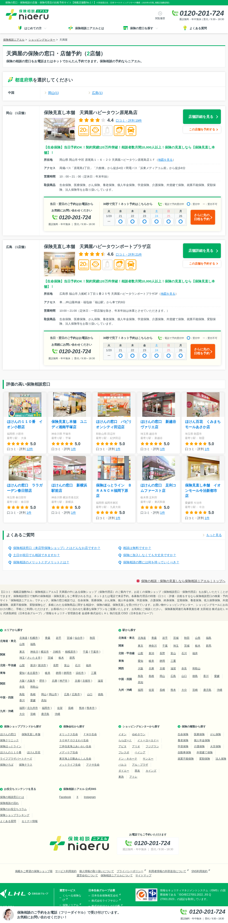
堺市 (42, 680)
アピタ (122, 746)
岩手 (58, 637)
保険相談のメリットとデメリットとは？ (41, 562)
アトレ (133, 776)
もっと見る (214, 535)
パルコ (122, 764)
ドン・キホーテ (127, 758)
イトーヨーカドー (148, 740)
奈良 (22, 686)
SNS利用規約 (199, 871)
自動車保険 (184, 752)
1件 (73, 449)
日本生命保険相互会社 (105, 895)
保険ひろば (6, 764)
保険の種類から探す (194, 726)
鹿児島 (45, 714)
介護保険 (199, 746)
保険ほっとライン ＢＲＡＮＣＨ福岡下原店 (114, 490)
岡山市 (53, 694)
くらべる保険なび (72, 897)
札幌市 (34, 637)
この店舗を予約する (202, 129)
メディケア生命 (68, 752)
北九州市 (32, 708)
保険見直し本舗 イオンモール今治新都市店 (203, 490)
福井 (88, 665)
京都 (77, 680)
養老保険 (183, 740)
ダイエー (123, 770)
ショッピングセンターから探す (141, 726)
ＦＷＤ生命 (90, 734)
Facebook (65, 797)
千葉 (85, 651)
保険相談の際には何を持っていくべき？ (151, 562)
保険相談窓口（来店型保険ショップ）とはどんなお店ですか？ (56, 548)
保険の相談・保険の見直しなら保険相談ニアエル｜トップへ (183, 581)
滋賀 (100, 680)
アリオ (136, 746)
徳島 (100, 694)
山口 (89, 694)
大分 (22, 714)
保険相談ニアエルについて (117, 875)
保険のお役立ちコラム (13, 809)
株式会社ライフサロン (105, 900)
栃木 (61, 657)
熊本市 (91, 708)
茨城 (50, 657)
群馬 (72, 657)
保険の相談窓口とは (12, 797)
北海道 (23, 637)
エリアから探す (13, 630)
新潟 (33, 665)
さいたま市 (34, 657)
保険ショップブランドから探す (22, 726)
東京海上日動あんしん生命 (75, 758)
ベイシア (140, 752)
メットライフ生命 (70, 764)
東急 (121, 776)
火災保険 (215, 746)
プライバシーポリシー (130, 871)
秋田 (92, 637)
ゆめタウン (138, 734)
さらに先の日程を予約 (202, 217)
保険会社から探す (74, 726)
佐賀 (60, 708)
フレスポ (123, 752)
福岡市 (46, 708)
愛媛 (33, 700)
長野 (56, 665)
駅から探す (129, 630)
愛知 (22, 672)
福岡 (22, 708)
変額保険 (204, 758)
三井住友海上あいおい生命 (75, 746)
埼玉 (22, 657)
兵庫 (54, 680)
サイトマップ (143, 875)
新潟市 (42, 665)
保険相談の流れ (9, 803)
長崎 (70, 708)
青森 (47, 637)
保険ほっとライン (10, 746)
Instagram (90, 797)
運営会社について (87, 875)
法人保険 (221, 758)
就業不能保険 (186, 758)
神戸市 (63, 680)
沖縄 (57, 714)
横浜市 (45, 651)
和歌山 (34, 686)
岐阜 (47, 672)
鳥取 (22, 694)
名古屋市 (32, 672)
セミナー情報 (30, 821)
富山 (66, 665)
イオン (122, 734)
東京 (22, 651)
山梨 (22, 665)
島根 (33, 694)
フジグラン (152, 746)
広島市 (76, 694)
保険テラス (25, 764)
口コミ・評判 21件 (129, 254)
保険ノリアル (71, 905)
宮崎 (33, 714)
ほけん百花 (33, 752)
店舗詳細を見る (200, 117)
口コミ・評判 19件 (129, 120)
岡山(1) (53, 93)
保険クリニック (9, 740)
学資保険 (183, 746)
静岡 (58, 672)
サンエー (148, 758)
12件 (29, 449)
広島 (66, 694)
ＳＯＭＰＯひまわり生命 (74, 740)
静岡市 (68, 672)
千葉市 (95, 651)
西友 (137, 770)
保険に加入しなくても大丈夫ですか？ (149, 555)
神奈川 (34, 651)
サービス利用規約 (66, 871)
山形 (22, 644)
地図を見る (165, 159)
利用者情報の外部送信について (167, 871)
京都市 (86, 680)
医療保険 (199, 734)
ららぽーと (125, 740)
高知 (44, 700)
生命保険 (183, 734)
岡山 (44, 694)
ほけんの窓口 (8, 734)
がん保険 (215, 734)
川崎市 (57, 651)
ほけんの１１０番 (10, 752)
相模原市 (70, 651)
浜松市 (80, 672)
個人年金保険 (202, 740)
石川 (77, 665)
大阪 (22, 680)
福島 (33, 644)
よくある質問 (8, 821)
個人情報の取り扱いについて (96, 871)
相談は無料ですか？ (137, 548)
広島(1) (97, 93)
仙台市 (79, 637)
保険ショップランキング (14, 815)
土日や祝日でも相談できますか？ (36, 555)
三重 (93, 672)
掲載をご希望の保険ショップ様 (34, 871)
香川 (22, 700)
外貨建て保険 (205, 752)
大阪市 (31, 680)
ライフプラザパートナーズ (16, 758)
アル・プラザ (140, 764)
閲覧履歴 (160, 18)
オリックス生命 (68, 734)
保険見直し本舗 (31, 734)
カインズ (151, 770)
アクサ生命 (93, 764)
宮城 (69, 637)
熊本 (81, 708)
